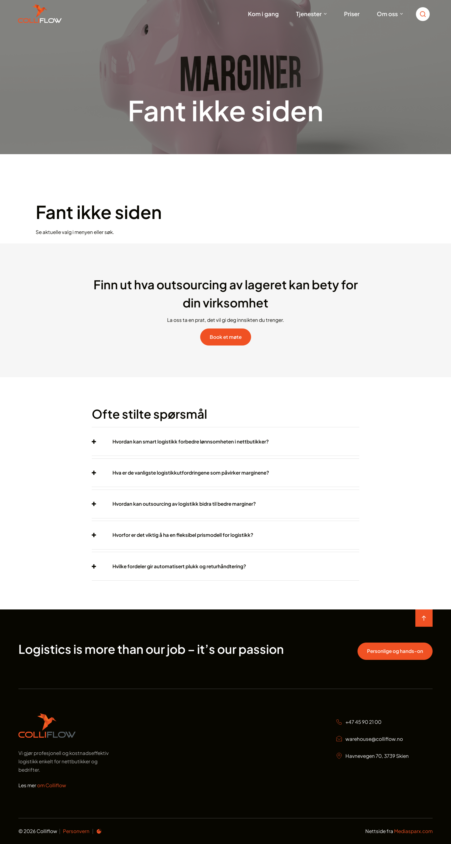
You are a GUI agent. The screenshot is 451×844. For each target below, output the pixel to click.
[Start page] (47, 736)
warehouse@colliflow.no (369, 738)
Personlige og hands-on (395, 651)
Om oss (387, 13)
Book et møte (226, 337)
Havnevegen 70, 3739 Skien (372, 755)
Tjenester (309, 13)
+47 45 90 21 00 (358, 722)
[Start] (47, 13)
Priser (352, 13)
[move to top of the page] (424, 618)
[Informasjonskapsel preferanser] (99, 832)
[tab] (225, 442)
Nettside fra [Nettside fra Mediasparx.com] (399, 831)
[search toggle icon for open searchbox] (424, 13)
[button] (180, 442)
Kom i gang (263, 13)
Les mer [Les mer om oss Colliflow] (42, 785)
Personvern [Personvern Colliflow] (76, 831)
